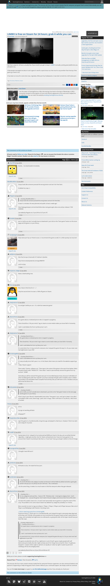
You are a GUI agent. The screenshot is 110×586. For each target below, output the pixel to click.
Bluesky (43, 2)
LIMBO (52, 65)
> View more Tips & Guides (88, 129)
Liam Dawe (11, 36)
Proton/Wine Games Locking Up (91, 160)
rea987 (12, 432)
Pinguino (12, 196)
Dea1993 (12, 163)
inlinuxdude (13, 387)
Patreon (19, 560)
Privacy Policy (76, 581)
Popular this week (87, 38)
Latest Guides (86, 84)
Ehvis (11, 285)
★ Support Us (92, 33)
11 (102, 105)
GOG (53, 7)
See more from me (23, 97)
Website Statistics (87, 205)
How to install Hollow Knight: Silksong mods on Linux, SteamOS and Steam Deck (92, 122)
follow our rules (22, 154)
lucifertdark (13, 477)
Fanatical (84, 139)
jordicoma (13, 463)
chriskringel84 (14, 353)
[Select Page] (20, 553)
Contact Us (35, 2)
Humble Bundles (86, 146)
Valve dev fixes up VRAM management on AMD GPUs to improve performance (90, 60)
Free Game (12, 80)
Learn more (76, 32)
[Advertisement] (55, 20)
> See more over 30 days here (90, 72)
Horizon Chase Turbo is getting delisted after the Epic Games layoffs (67, 107)
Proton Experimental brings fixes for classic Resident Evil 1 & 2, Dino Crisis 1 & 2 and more (92, 67)
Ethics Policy (84, 581)
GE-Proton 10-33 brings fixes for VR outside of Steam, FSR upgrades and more (33, 107)
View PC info (12, 176)
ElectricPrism (13, 317)
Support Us (85, 195)
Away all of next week (88, 165)
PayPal (19, 7)
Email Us (84, 81)
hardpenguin (13, 235)
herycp (9, 404)
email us (35, 156)
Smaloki (12, 218)
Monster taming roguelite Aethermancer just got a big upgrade (68, 118)
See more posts (86, 181)
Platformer (17, 80)
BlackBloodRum (11, 181)
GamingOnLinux (18, 2)
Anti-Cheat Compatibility (89, 188)
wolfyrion (12, 254)
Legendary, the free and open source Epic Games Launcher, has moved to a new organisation (92, 42)
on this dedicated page (40, 569)
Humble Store (60, 7)
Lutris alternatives (87, 176)
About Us (84, 201)
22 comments (74, 36)
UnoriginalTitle (14, 448)
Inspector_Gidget (15, 271)
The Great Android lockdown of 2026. (92, 170)
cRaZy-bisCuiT (14, 302)
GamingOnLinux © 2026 (88, 578)
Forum (55, 2)
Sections (27, 2)
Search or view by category (89, 75)
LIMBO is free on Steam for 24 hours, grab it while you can (39, 34)
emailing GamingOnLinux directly (53, 95)
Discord (49, 2)
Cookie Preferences (87, 191)
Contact (84, 78)
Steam (21, 80)
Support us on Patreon (13, 5)
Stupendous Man (15, 418)
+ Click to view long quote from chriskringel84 (31, 511)
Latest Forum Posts (87, 150)
